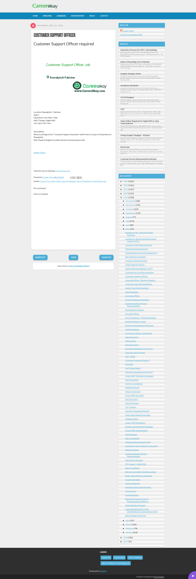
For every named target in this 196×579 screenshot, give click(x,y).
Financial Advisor (132, 483)
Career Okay (55, 181)
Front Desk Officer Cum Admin (138, 333)
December (130, 201)
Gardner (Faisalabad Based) (137, 411)
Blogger (103, 571)
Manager (129, 364)
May (128, 229)
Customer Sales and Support (137, 360)
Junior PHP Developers (135, 422)
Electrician (125, 147)
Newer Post (40, 257)
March (129, 524)
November (130, 205)
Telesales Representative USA (138, 442)
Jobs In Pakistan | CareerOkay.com (91, 181)
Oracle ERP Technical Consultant (139, 376)
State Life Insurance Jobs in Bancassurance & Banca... (137, 500)
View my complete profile (131, 34)
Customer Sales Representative (138, 245)
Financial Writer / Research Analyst (140, 280)
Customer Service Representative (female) (138, 159)
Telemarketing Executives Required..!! (141, 253)
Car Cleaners (130, 407)
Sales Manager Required (135, 515)
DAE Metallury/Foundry (135, 505)
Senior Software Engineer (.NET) (139, 268)
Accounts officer (132, 296)
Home (73, 257)
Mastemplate (159, 577)
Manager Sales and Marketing (138, 487)
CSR (122, 109)
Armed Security (131, 345)
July (127, 221)
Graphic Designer (132, 479)
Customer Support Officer (54, 35)
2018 (125, 537)
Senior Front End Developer (137, 288)
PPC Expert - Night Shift (135, 464)
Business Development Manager (139, 426)
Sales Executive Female (135, 352)
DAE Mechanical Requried (136, 249)
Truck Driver (130, 491)
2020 (125, 193)
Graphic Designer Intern (130, 73)
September (130, 213)
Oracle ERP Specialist (134, 395)
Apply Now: (40, 152)
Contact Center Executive (136, 260)
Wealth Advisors (132, 387)
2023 (125, 181)
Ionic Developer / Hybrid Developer (140, 317)
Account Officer (132, 314)
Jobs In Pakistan (69, 181)
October (129, 209)
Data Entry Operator (134, 460)
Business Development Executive (139, 325)
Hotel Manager (131, 495)
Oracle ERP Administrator (136, 430)
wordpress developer (129, 85)
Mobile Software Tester (135, 321)
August (129, 217)
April (128, 520)
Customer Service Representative (139, 272)
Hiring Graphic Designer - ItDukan (135, 135)
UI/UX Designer (127, 97)
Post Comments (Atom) (79, 266)
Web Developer (132, 403)
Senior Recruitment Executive (137, 415)
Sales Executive (131, 337)
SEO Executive (131, 399)
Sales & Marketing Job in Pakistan (135, 62)
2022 (125, 185)
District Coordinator (134, 384)
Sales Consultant (132, 438)
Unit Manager (131, 434)
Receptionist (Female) (134, 310)
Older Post (106, 257)
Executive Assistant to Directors (139, 348)
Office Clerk (130, 341)
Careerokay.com (63, 171)
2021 (125, 189)
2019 (125, 197)
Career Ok (44, 181)
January (129, 532)
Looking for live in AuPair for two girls (141, 446)
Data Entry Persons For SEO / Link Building (138, 50)
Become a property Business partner (140, 472)
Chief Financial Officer (135, 264)
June (128, 225)
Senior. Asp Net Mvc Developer (138, 476)
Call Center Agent (132, 368)
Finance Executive (133, 391)
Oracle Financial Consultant (137, 299)
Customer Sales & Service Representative (136, 304)
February (130, 528)
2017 (125, 541)
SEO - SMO (130, 356)
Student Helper (131, 419)
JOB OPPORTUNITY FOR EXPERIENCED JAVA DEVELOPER (141, 510)
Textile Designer (132, 329)
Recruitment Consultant (135, 257)
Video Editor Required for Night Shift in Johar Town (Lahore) (139, 122)
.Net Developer (131, 292)
